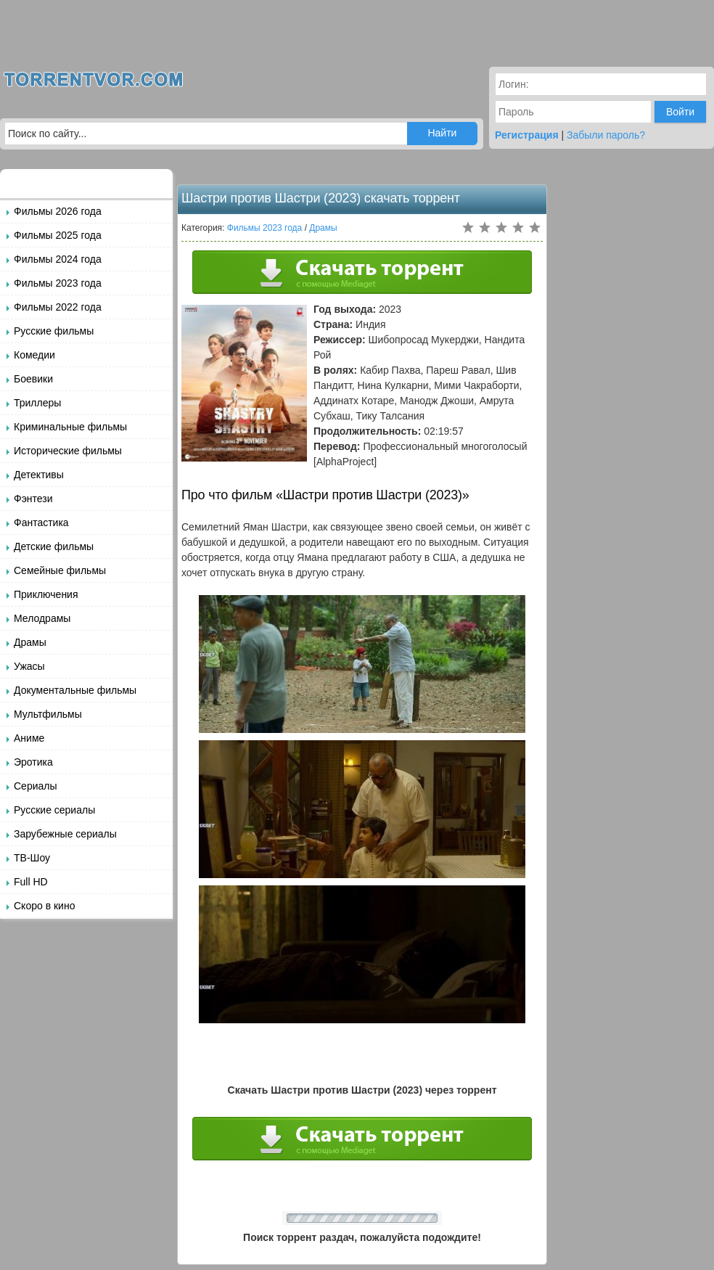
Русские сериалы (54, 810)
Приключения (46, 594)
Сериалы (35, 786)
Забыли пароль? (606, 135)
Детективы (39, 474)
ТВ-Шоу (32, 858)
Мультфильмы (48, 714)
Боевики (33, 379)
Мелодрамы (42, 618)
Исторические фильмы (68, 450)
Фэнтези (33, 498)
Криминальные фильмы (70, 427)
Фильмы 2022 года (58, 307)
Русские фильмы (54, 331)
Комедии (34, 355)
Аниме (29, 738)
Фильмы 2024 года (58, 259)
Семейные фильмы (60, 570)
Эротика (33, 762)
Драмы (30, 642)
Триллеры (37, 403)
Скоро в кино (44, 905)
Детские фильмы (54, 546)
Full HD (31, 882)
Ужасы (29, 666)
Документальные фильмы (75, 690)
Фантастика (41, 522)
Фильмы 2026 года (58, 211)
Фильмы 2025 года (58, 235)
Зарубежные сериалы (65, 834)
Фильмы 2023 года (58, 283)
